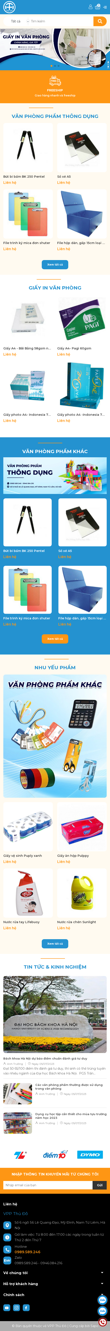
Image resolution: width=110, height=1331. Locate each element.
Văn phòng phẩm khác (55, 451)
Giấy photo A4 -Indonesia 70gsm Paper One (82, 415)
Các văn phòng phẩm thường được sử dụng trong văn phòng (69, 1086)
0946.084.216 (51, 1263)
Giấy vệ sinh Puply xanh (22, 856)
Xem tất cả (55, 264)
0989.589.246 (27, 1252)
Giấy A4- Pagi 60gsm (74, 348)
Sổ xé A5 (64, 177)
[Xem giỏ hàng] (97, 7)
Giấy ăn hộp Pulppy (73, 856)
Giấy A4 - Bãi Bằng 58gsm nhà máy (28, 348)
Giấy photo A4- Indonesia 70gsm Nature (28, 415)
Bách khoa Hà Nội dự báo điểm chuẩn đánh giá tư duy (45, 1058)
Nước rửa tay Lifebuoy (21, 922)
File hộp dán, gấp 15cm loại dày (82, 243)
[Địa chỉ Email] (55, 1185)
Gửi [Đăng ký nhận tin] (99, 1185)
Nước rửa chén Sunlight (76, 922)
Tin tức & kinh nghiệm (55, 967)
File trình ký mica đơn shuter (26, 243)
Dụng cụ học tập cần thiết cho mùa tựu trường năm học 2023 (71, 1115)
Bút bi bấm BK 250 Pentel (24, 177)
